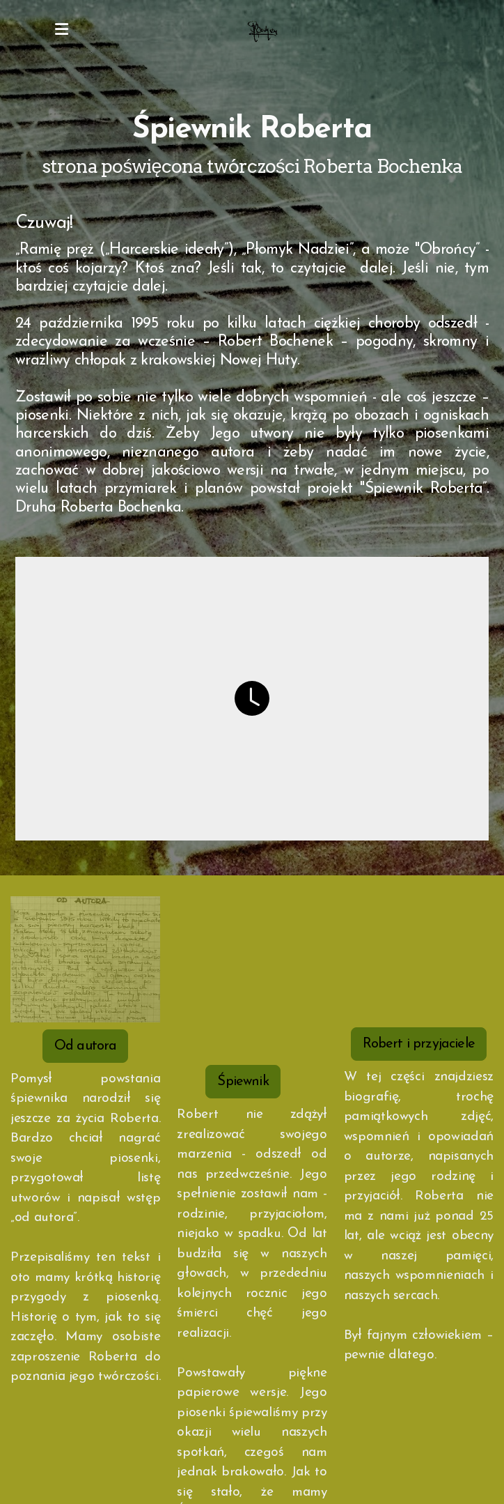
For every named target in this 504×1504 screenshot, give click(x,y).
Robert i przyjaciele (419, 1044)
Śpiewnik (242, 1082)
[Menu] (61, 31)
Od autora (85, 1046)
